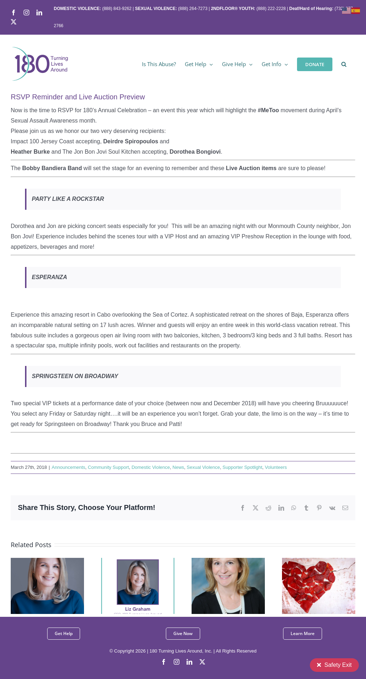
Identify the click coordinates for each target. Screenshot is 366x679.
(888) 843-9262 (116, 8)
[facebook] (164, 662)
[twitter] (202, 662)
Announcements (68, 467)
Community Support (108, 467)
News (178, 467)
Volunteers (276, 467)
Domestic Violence (151, 467)
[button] (343, 64)
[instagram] (176, 662)
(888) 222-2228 (271, 8)
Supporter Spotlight (242, 467)
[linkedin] (189, 662)
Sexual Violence (203, 467)
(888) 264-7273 (192, 8)
